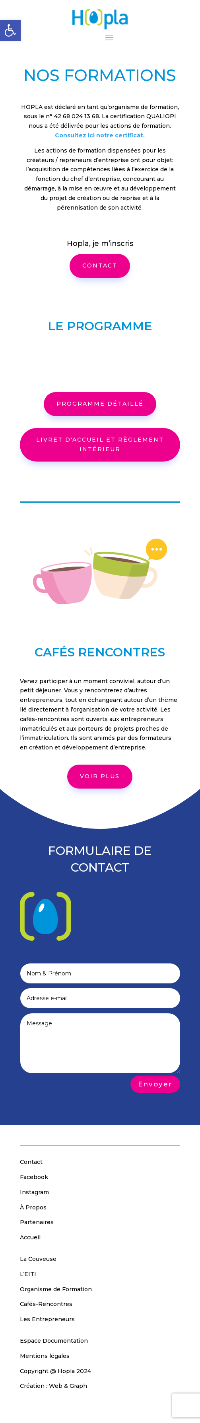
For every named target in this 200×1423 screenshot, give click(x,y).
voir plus (100, 776)
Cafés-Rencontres (46, 1304)
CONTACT (99, 265)
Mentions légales (45, 1356)
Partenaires (37, 1222)
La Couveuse (38, 1258)
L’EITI (28, 1274)
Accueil (30, 1237)
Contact (31, 1161)
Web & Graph (68, 1385)
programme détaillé (100, 403)
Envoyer (155, 1084)
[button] (10, 30)
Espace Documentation (54, 1340)
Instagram (34, 1192)
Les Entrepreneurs (47, 1319)
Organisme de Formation (56, 1289)
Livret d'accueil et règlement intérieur (100, 444)
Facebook (34, 1177)
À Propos (33, 1207)
